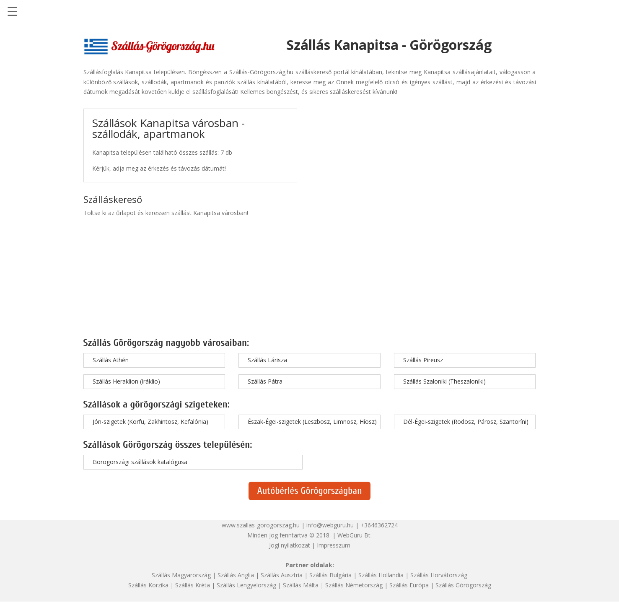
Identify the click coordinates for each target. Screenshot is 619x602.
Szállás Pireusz (423, 360)
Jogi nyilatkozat (289, 545)
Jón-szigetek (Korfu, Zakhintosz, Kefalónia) (150, 422)
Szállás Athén (111, 360)
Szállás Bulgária (330, 575)
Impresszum (333, 545)
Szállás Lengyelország (246, 585)
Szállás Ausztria (282, 575)
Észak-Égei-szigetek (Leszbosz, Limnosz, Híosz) (312, 422)
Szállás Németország (354, 585)
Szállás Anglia (236, 575)
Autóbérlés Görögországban (309, 490)
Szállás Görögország (463, 585)
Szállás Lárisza (267, 360)
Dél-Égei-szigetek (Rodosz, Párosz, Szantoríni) (465, 422)
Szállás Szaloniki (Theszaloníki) (444, 381)
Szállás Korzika (148, 585)
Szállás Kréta (192, 585)
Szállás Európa (409, 585)
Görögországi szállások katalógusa (140, 462)
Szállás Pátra (265, 381)
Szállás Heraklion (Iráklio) (126, 381)
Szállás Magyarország (181, 575)
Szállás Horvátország (438, 575)
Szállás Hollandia (381, 575)
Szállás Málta (301, 585)
